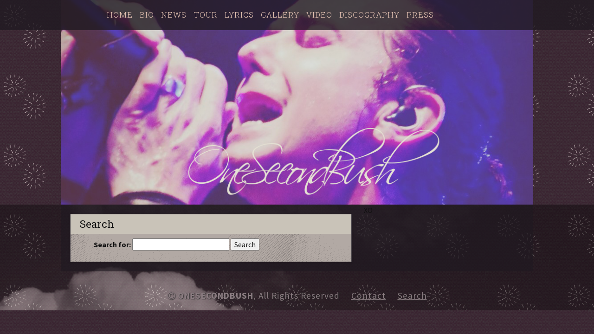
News (174, 14)
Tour (206, 14)
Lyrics (239, 14)
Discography (369, 14)
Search (412, 295)
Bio (147, 14)
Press (420, 14)
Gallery (280, 14)
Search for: (112, 244)
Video (319, 14)
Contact (368, 295)
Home (120, 14)
